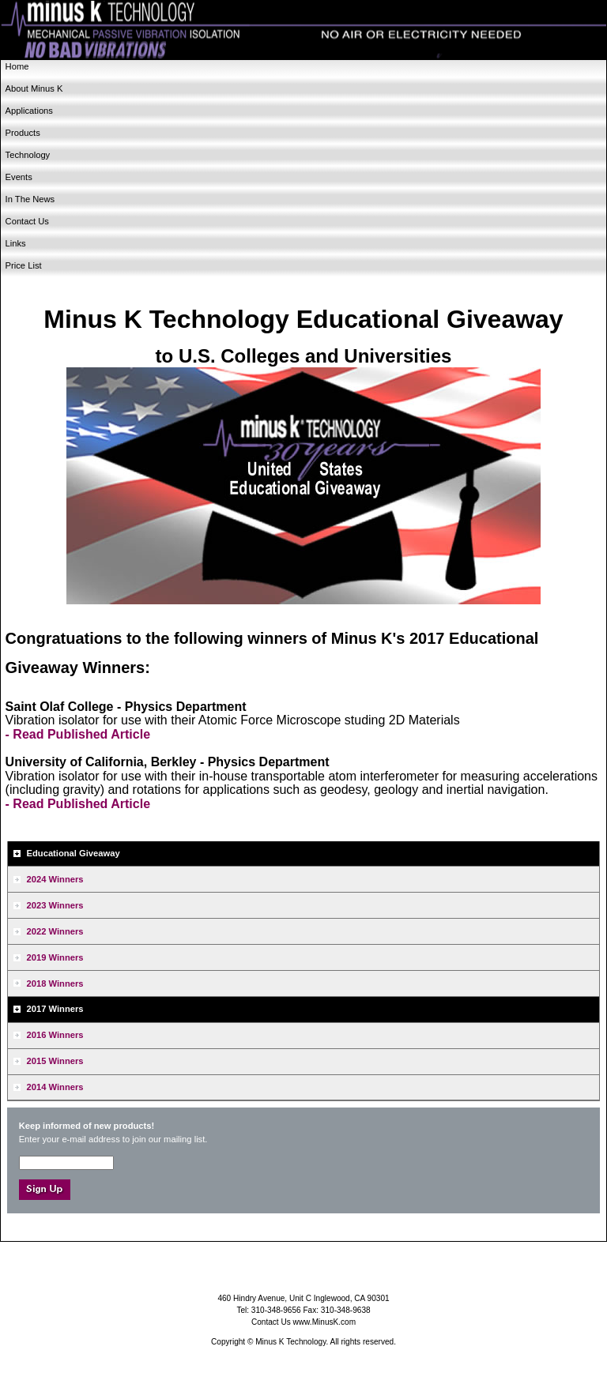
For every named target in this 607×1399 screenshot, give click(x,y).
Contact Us (27, 221)
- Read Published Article (78, 734)
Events (19, 177)
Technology (28, 155)
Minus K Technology (303, 30)
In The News (30, 199)
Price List (24, 265)
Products (23, 132)
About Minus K (34, 88)
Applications (29, 110)
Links (16, 243)
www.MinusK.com (324, 1322)
